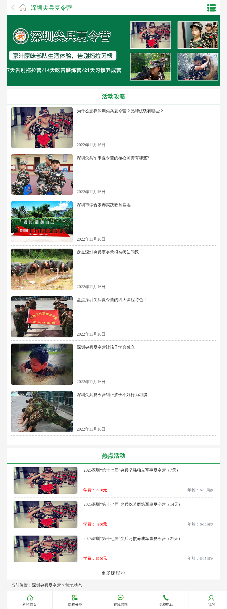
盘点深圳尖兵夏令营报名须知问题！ (110, 252)
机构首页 (29, 605)
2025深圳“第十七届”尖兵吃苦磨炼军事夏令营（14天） (132, 504)
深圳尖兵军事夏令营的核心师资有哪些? (113, 158)
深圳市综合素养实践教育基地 (104, 205)
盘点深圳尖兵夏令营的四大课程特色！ (112, 300)
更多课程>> (113, 572)
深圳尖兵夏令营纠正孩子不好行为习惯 (112, 395)
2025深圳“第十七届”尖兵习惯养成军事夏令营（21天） (132, 538)
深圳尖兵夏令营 (51, 7)
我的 (211, 605)
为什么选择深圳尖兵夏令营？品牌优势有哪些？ (120, 111)
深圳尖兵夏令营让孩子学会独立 (106, 347)
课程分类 (75, 604)
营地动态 (73, 585)
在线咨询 (121, 605)
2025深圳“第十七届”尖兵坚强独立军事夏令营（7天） (131, 470)
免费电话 (166, 605)
